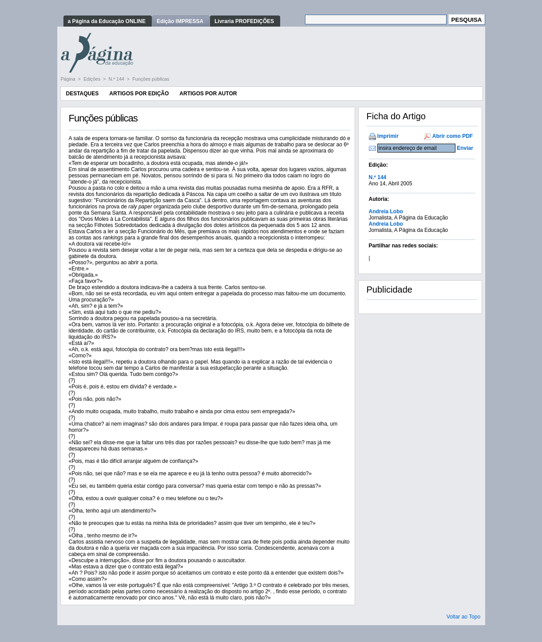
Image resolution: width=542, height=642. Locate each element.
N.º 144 (117, 79)
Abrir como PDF (452, 136)
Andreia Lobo (386, 211)
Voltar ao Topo (464, 617)
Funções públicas (150, 79)
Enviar (465, 148)
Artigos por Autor (208, 93)
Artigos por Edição (139, 93)
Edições (92, 79)
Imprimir (388, 136)
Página (69, 79)
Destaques (82, 93)
